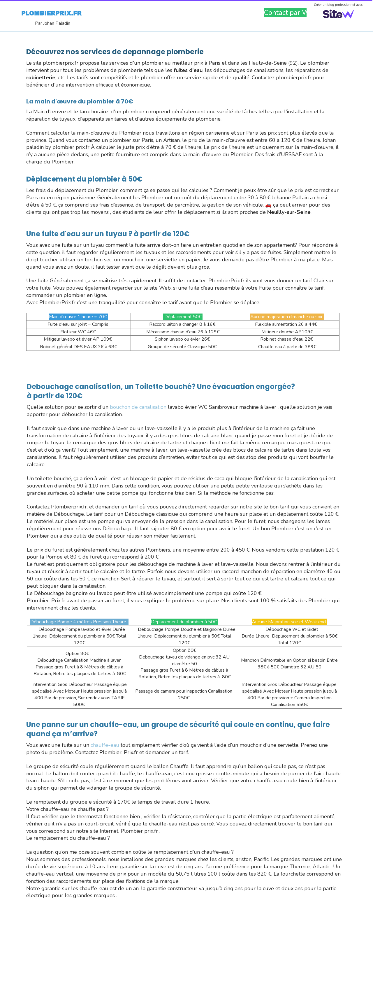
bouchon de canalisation (138, 407)
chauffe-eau (105, 745)
